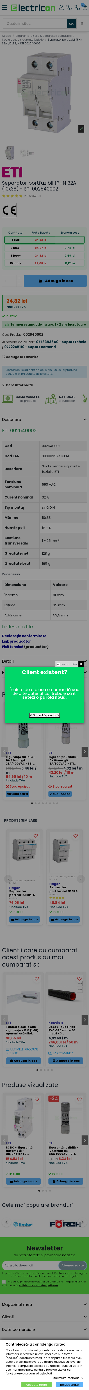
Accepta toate (36, 1385)
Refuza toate (69, 1385)
